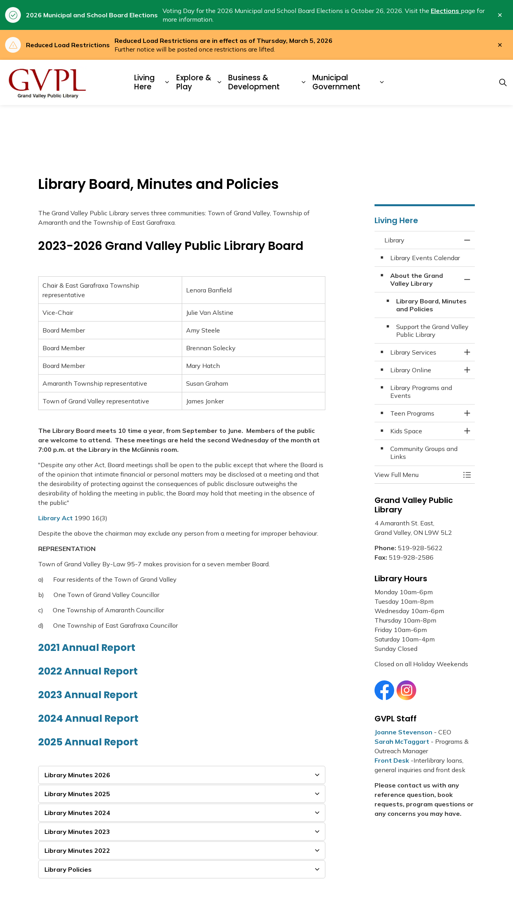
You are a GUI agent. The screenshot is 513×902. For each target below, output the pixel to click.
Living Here (144, 82)
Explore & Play (193, 82)
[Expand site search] (502, 82)
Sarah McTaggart (402, 741)
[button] (417, 474)
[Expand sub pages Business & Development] (304, 82)
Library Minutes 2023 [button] (77, 831)
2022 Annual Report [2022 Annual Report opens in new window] (88, 671)
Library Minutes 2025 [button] (77, 794)
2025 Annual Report (88, 742)
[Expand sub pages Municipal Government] (381, 82)
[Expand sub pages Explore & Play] (219, 82)
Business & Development (254, 82)
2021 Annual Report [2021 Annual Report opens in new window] (86, 647)
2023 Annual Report (88, 695)
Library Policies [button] (68, 869)
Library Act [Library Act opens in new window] (55, 518)
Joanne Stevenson (403, 732)
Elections (446, 11)
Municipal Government (336, 82)
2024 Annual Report (88, 718)
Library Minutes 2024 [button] (77, 813)
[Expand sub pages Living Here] (167, 82)
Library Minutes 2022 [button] (77, 850)
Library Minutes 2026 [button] (77, 775)
